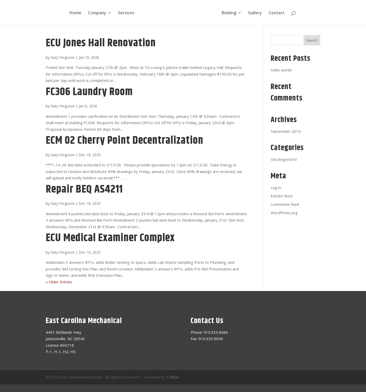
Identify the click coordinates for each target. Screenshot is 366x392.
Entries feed (281, 195)
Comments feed (285, 204)
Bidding (229, 13)
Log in (276, 187)
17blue (172, 377)
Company (97, 13)
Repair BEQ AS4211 (84, 189)
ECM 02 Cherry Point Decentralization (124, 140)
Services (126, 13)
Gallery (255, 13)
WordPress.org (284, 212)
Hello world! (281, 69)
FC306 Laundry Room (89, 92)
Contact (277, 13)
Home (75, 13)
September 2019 (286, 131)
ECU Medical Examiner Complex (110, 238)
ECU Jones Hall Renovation (101, 43)
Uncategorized (284, 159)
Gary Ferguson (63, 57)
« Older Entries (59, 281)
